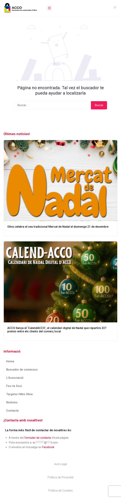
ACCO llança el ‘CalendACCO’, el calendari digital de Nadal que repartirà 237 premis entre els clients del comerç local (56, 329)
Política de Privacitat (60, 477)
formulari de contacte (38, 437)
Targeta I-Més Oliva (19, 394)
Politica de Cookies (60, 490)
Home (10, 361)
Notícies (12, 402)
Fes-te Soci (14, 386)
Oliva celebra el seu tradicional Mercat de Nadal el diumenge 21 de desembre (57, 226)
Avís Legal (60, 464)
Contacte (12, 410)
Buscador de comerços (22, 369)
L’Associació (14, 377)
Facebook (48, 447)
